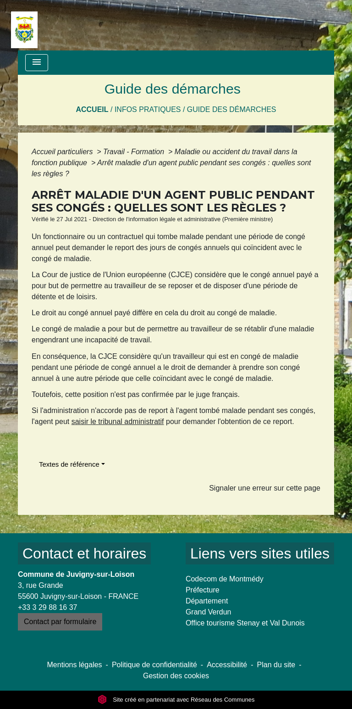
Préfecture (203, 590)
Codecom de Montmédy (225, 579)
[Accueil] (24, 25)
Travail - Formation (134, 152)
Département (207, 601)
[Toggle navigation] (36, 62)
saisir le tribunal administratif (118, 421)
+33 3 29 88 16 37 (47, 607)
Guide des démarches (231, 109)
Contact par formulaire (60, 621)
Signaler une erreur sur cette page (264, 488)
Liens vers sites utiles (260, 553)
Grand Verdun (208, 612)
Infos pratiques (148, 109)
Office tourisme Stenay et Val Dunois (245, 623)
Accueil (92, 109)
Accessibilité (227, 665)
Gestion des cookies (176, 676)
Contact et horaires (84, 553)
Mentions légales (74, 665)
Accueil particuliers (63, 152)
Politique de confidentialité (154, 665)
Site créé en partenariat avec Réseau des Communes (176, 699)
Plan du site (276, 665)
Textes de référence (69, 464)
